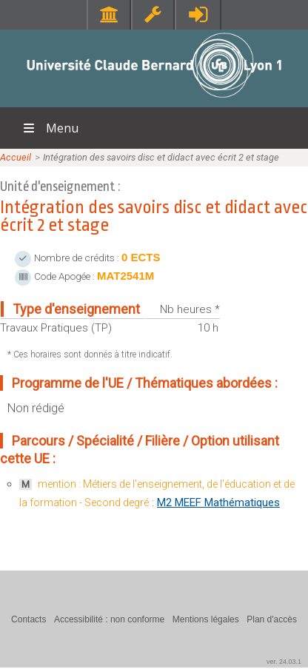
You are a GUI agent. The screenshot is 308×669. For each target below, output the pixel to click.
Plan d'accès (272, 619)
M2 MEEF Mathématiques (218, 502)
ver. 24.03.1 (284, 661)
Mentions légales (206, 619)
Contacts (28, 619)
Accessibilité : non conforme (109, 619)
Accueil (15, 157)
